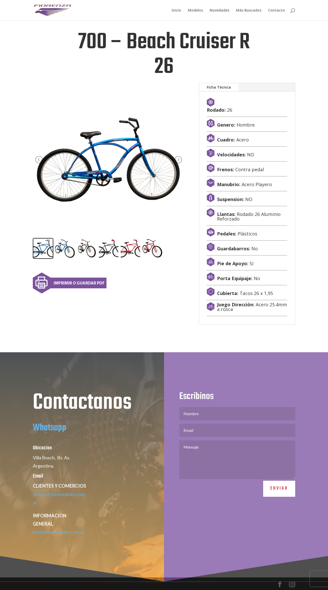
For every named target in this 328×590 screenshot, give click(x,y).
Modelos (195, 10)
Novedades (219, 10)
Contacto (276, 10)
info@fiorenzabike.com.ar (58, 544)
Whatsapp (49, 440)
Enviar (279, 501)
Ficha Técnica (219, 87)
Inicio (176, 10)
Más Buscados (248, 10)
